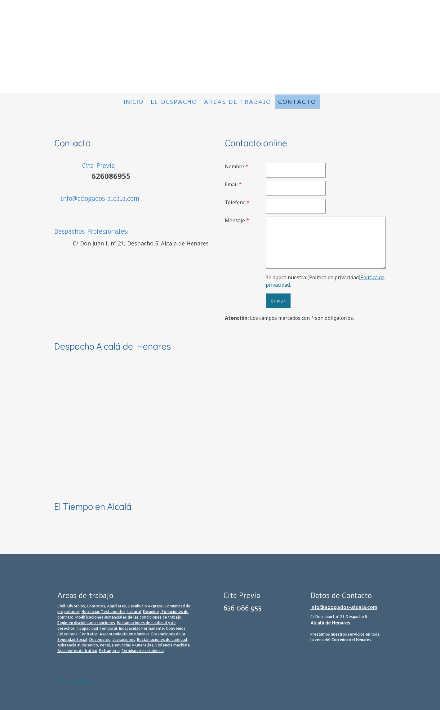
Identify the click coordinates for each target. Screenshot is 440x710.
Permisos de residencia (143, 650)
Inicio (134, 101)
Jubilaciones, (124, 639)
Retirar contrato (76, 681)
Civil (61, 606)
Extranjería (109, 650)
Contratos (96, 606)
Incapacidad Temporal (97, 628)
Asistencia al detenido (77, 645)
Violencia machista (172, 645)
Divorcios (76, 606)
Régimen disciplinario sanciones (86, 622)
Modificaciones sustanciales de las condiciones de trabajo (128, 617)
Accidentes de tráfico (77, 650)
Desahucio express (145, 606)
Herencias (91, 611)
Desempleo (100, 639)
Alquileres (116, 606)
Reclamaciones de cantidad (162, 639)
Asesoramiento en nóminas (124, 634)
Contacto (297, 101)
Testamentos (113, 611)
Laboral (134, 611)
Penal (105, 645)
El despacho (174, 101)
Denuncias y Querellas (132, 645)
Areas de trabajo (237, 101)
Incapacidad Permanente (141, 628)
